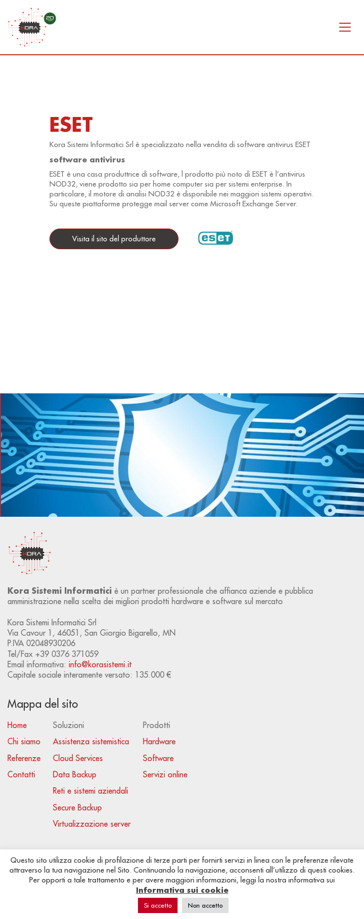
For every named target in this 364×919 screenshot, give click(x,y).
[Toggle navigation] (345, 27)
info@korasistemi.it (100, 664)
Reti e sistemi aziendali (90, 791)
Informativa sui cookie (182, 890)
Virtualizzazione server (92, 824)
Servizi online (165, 774)
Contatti (21, 774)
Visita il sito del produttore (114, 238)
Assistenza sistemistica (91, 741)
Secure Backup (77, 807)
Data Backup (74, 774)
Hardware (159, 741)
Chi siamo (24, 741)
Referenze (24, 758)
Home (17, 725)
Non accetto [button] (205, 905)
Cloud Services (78, 758)
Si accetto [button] (158, 905)
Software (158, 758)
